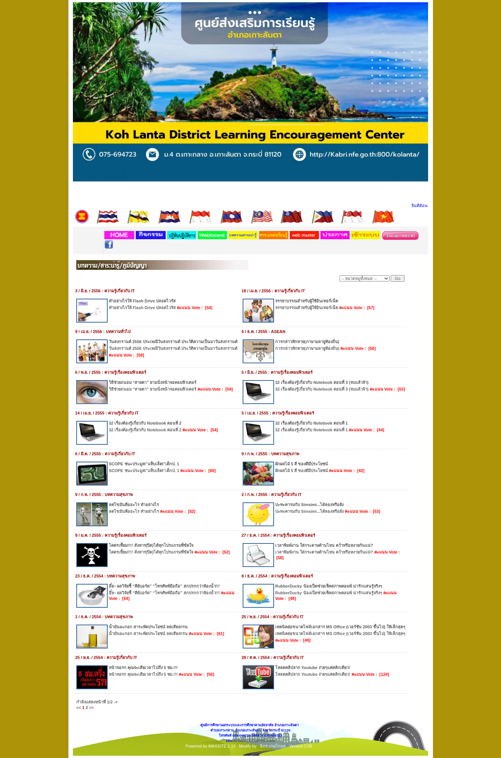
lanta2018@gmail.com (253, 740)
